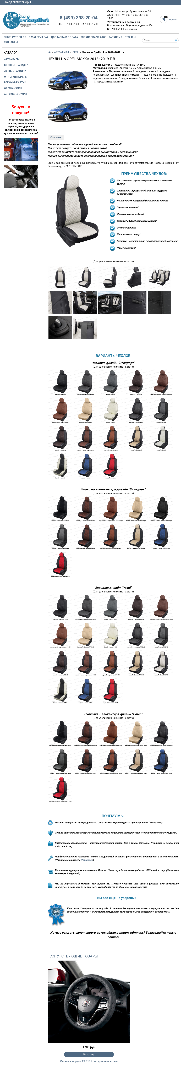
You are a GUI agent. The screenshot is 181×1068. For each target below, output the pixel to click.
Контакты (11, 42)
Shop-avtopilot (15, 37)
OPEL (75, 52)
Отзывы (130, 37)
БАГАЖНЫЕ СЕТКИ (15, 82)
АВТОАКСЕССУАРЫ (15, 94)
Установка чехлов (93, 37)
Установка (87, 860)
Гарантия (115, 37)
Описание (56, 137)
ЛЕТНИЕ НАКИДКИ (15, 71)
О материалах (38, 37)
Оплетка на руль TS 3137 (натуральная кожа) (89, 1061)
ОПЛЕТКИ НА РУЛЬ (15, 76)
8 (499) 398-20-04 (78, 17)
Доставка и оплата (64, 37)
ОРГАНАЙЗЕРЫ (13, 88)
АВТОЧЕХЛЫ (61, 52)
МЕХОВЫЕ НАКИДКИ (16, 65)
